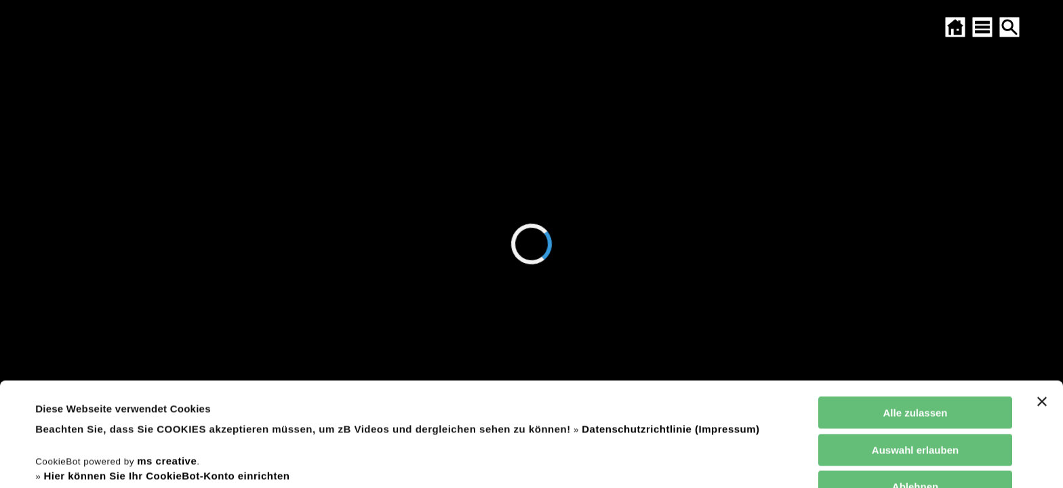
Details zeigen (578, 461)
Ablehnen (915, 389)
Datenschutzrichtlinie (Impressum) (670, 332)
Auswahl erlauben (915, 353)
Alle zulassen (915, 315)
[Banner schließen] (1042, 304)
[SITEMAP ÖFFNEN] (982, 27)
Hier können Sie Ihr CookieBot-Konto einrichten (166, 378)
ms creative (167, 363)
